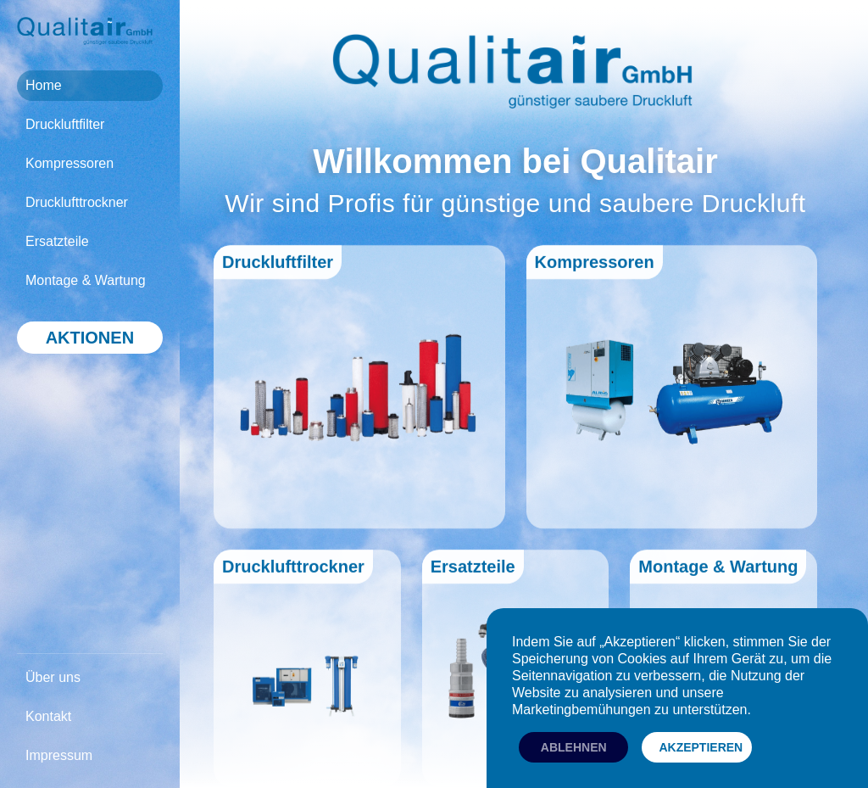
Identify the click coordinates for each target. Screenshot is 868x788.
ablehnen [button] (574, 747)
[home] (85, 31)
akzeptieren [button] (701, 747)
